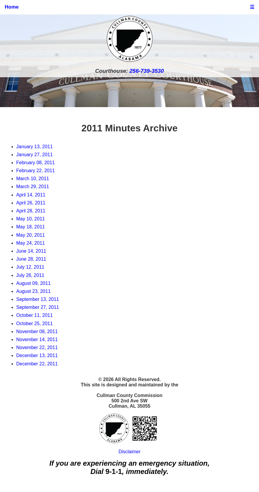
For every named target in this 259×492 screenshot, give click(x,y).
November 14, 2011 (37, 339)
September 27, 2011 (37, 307)
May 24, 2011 (30, 243)
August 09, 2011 (33, 283)
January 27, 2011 (34, 154)
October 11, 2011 (34, 315)
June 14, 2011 (31, 251)
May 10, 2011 (30, 218)
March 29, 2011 (32, 186)
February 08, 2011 (35, 162)
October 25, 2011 (34, 323)
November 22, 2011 (37, 347)
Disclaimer (130, 451)
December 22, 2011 (37, 363)
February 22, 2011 (35, 170)
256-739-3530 (147, 71)
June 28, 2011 (31, 259)
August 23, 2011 (33, 291)
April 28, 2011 (30, 210)
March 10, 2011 (32, 178)
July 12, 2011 (30, 267)
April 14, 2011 (30, 194)
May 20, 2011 (30, 235)
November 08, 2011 (37, 331)
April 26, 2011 (30, 202)
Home (12, 7)
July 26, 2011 (30, 275)
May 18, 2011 (30, 226)
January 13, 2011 (34, 146)
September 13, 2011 (37, 299)
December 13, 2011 (37, 355)
